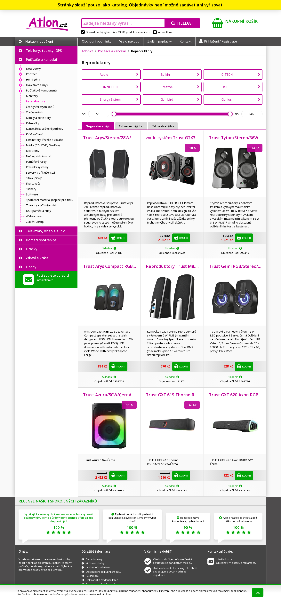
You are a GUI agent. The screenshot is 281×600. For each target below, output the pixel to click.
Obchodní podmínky (96, 41)
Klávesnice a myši (37, 85)
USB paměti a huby (38, 211)
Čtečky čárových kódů (40, 107)
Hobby (31, 266)
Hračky (31, 249)
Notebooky (33, 68)
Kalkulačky (32, 123)
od (83, 114)
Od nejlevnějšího (131, 126)
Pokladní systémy (37, 167)
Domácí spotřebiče (41, 240)
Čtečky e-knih (34, 112)
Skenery (31, 189)
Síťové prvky (34, 178)
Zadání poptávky (159, 41)
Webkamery (34, 216)
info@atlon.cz (163, 32)
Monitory (32, 96)
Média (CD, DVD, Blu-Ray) (43, 145)
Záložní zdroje (35, 222)
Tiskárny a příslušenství (41, 205)
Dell (224, 87)
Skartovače (33, 183)
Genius (226, 99)
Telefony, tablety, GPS (44, 50)
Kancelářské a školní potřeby (44, 128)
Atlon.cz (87, 51)
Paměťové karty (36, 161)
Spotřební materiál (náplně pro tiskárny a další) (51, 200)
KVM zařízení (34, 134)
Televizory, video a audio (45, 231)
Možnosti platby (95, 563)
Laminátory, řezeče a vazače (44, 140)
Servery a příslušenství (40, 172)
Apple (104, 74)
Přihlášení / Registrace (218, 41)
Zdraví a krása (37, 258)
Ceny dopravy (94, 559)
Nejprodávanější (98, 126)
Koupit (118, 238)
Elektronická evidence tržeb (102, 580)
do (237, 114)
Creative (167, 87)
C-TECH (227, 74)
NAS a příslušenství (38, 156)
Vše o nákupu (129, 41)
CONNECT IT (109, 87)
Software (32, 194)
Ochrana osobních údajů (100, 584)
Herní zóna (33, 79)
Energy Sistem (110, 99)
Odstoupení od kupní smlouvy (103, 571)
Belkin (165, 74)
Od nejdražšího (163, 126)
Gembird (167, 99)
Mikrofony (32, 151)
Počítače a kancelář (41, 59)
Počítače (31, 74)
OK (258, 592)
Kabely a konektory (38, 118)
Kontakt (185, 41)
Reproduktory (35, 101)
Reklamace (92, 576)
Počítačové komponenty (41, 90)
